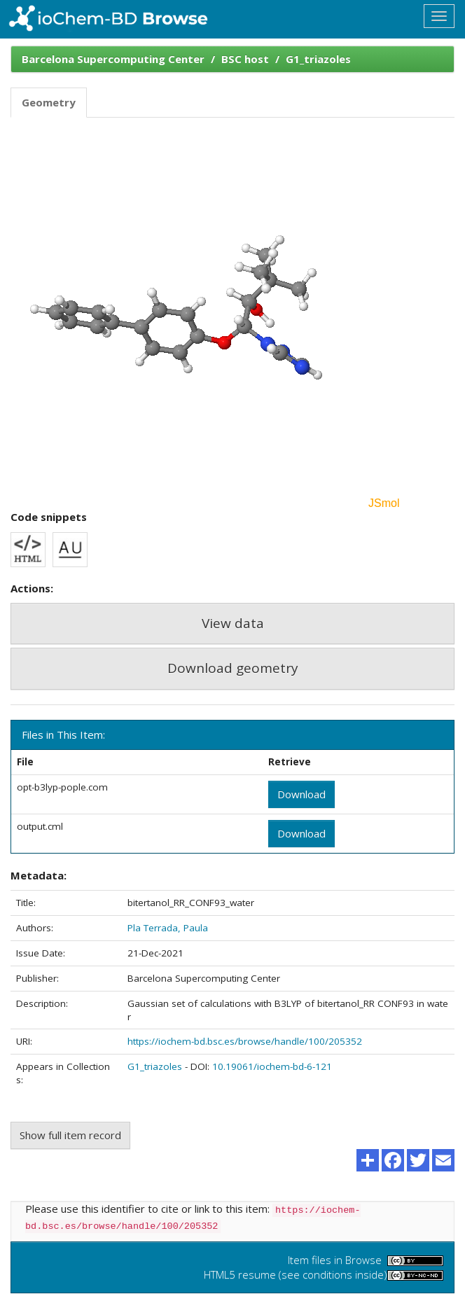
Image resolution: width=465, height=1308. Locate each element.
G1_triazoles (318, 59)
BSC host (245, 59)
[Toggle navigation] (439, 16)
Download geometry (232, 668)
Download (301, 794)
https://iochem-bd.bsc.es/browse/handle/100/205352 (244, 1041)
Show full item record (70, 1135)
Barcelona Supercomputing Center (113, 59)
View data (233, 623)
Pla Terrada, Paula (167, 927)
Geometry (49, 102)
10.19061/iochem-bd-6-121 (272, 1066)
